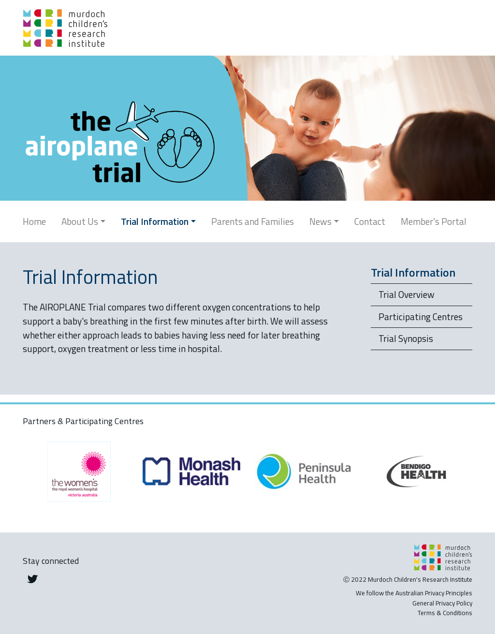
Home (34, 221)
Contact (369, 221)
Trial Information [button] (155, 221)
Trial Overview (407, 294)
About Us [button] (79, 221)
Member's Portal (433, 221)
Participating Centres (421, 317)
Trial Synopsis (406, 338)
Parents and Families (252, 221)
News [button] (320, 221)
